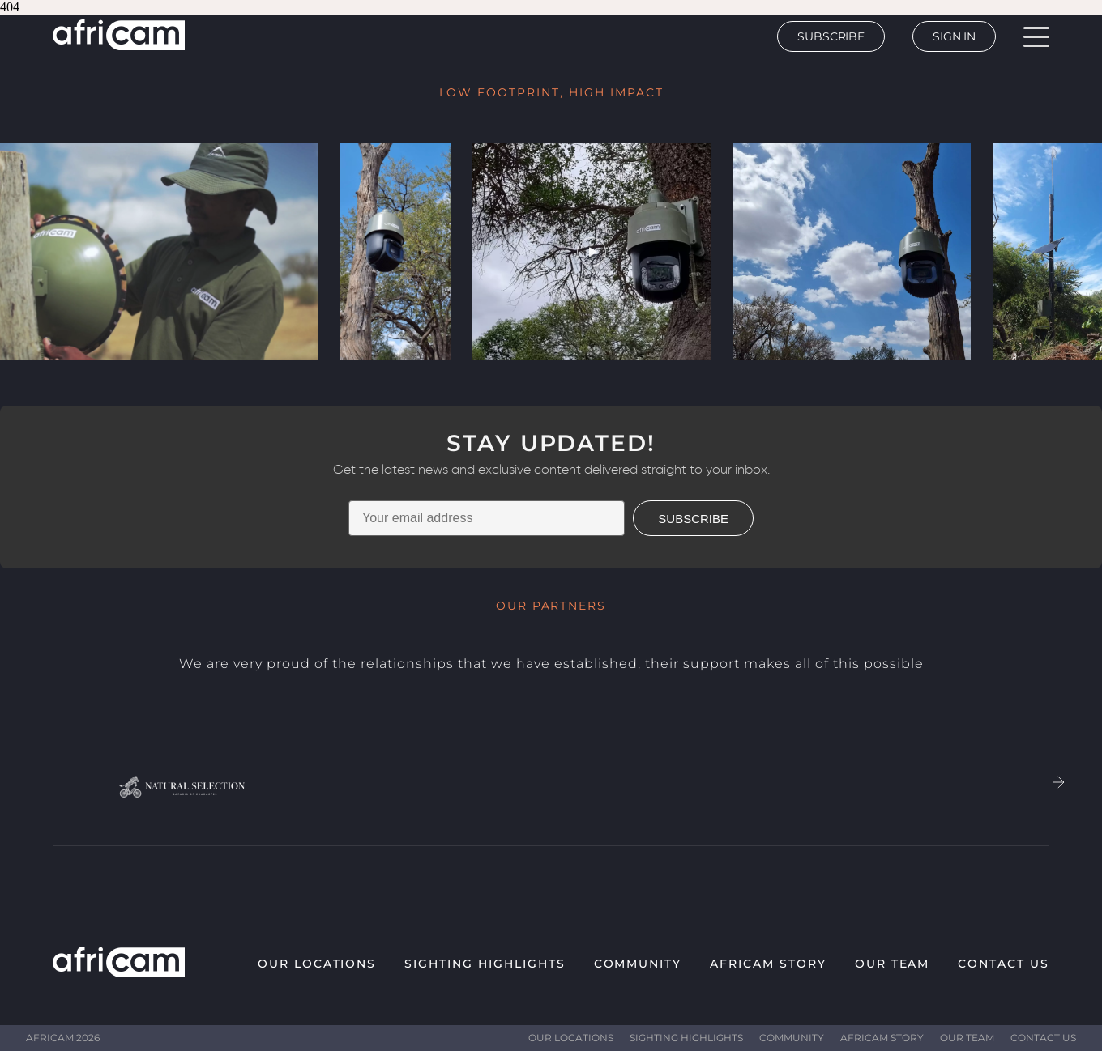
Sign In (954, 36)
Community (638, 963)
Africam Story (768, 963)
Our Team (892, 963)
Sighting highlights (484, 963)
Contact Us (1003, 963)
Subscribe (831, 36)
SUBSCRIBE (693, 519)
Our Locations (317, 963)
